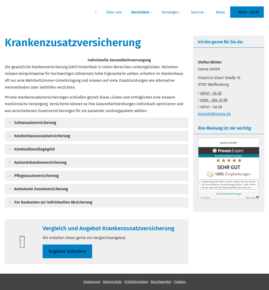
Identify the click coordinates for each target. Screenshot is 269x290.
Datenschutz (112, 282)
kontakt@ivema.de (214, 114)
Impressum (91, 282)
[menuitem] (95, 12)
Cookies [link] (180, 282)
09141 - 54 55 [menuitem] (247, 12)
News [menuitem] (220, 12)
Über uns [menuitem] (113, 12)
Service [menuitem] (197, 12)
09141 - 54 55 (211, 93)
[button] (35, 122)
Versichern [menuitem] (140, 12)
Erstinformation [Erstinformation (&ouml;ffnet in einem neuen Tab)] (136, 282)
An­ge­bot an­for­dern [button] (67, 251)
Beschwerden (161, 282)
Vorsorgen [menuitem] (170, 12)
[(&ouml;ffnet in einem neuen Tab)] (229, 198)
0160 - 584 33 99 (213, 100)
